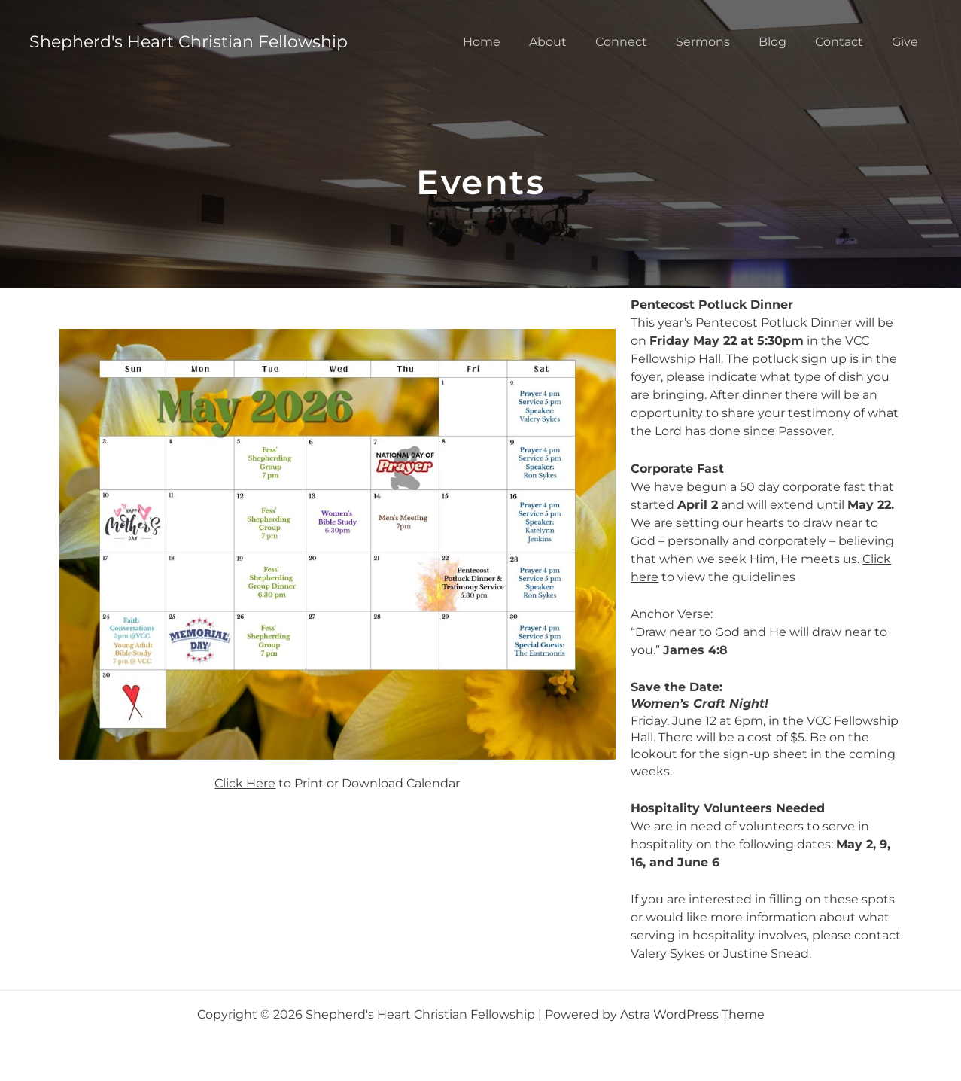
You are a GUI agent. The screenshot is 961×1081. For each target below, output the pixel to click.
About (573, 42)
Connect (642, 42)
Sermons (719, 42)
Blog (784, 42)
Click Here (244, 783)
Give (907, 42)
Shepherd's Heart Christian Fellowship (188, 42)
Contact (846, 42)
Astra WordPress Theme (692, 1014)
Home (511, 42)
